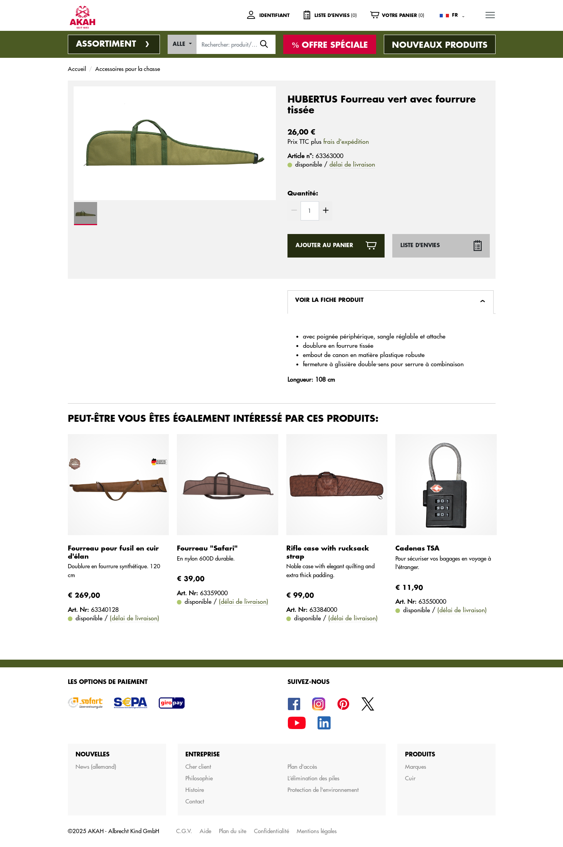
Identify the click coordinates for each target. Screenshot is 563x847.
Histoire (194, 789)
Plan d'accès (302, 766)
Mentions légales (317, 831)
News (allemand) (96, 766)
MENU (491, 14)
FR (455, 15)
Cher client (198, 766)
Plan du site (232, 831)
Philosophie (199, 778)
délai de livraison (352, 164)
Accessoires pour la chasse (127, 68)
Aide (205, 831)
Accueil (77, 68)
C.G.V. (184, 831)
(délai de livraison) (134, 618)
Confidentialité (271, 831)
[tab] (390, 302)
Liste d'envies (420, 245)
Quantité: (302, 193)
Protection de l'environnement (323, 789)
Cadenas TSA (417, 548)
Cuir (410, 778)
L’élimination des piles (313, 778)
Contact (194, 801)
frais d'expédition (346, 141)
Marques (415, 766)
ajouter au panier (324, 245)
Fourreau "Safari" (207, 548)
